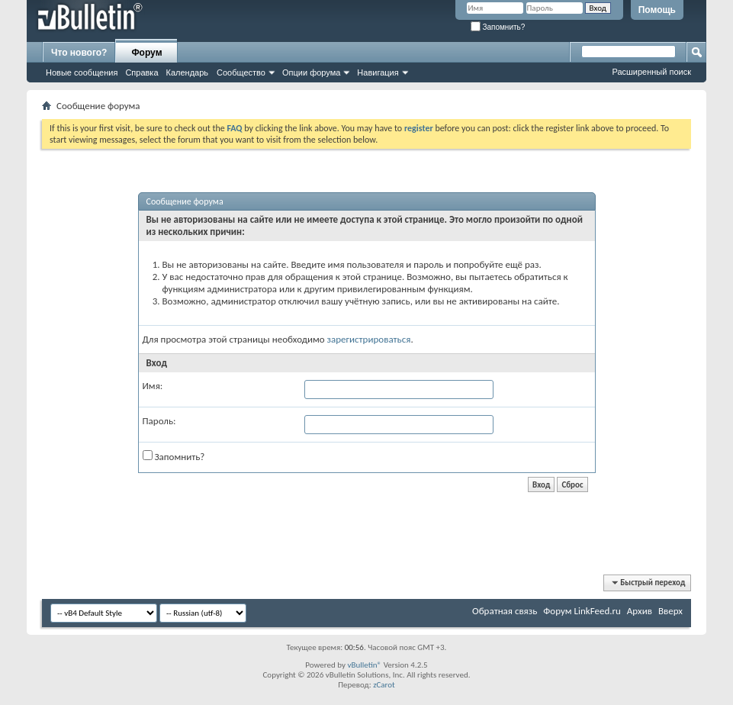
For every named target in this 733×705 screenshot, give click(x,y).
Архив (639, 610)
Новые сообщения (81, 72)
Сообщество (241, 72)
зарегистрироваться (369, 339)
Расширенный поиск (651, 71)
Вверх (670, 610)
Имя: (153, 385)
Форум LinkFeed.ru (582, 610)
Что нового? (79, 52)
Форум (146, 52)
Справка (141, 72)
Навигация (377, 72)
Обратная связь (504, 610)
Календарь (187, 72)
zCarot (384, 685)
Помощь (657, 10)
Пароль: (159, 421)
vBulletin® (364, 665)
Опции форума (311, 72)
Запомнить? (498, 27)
